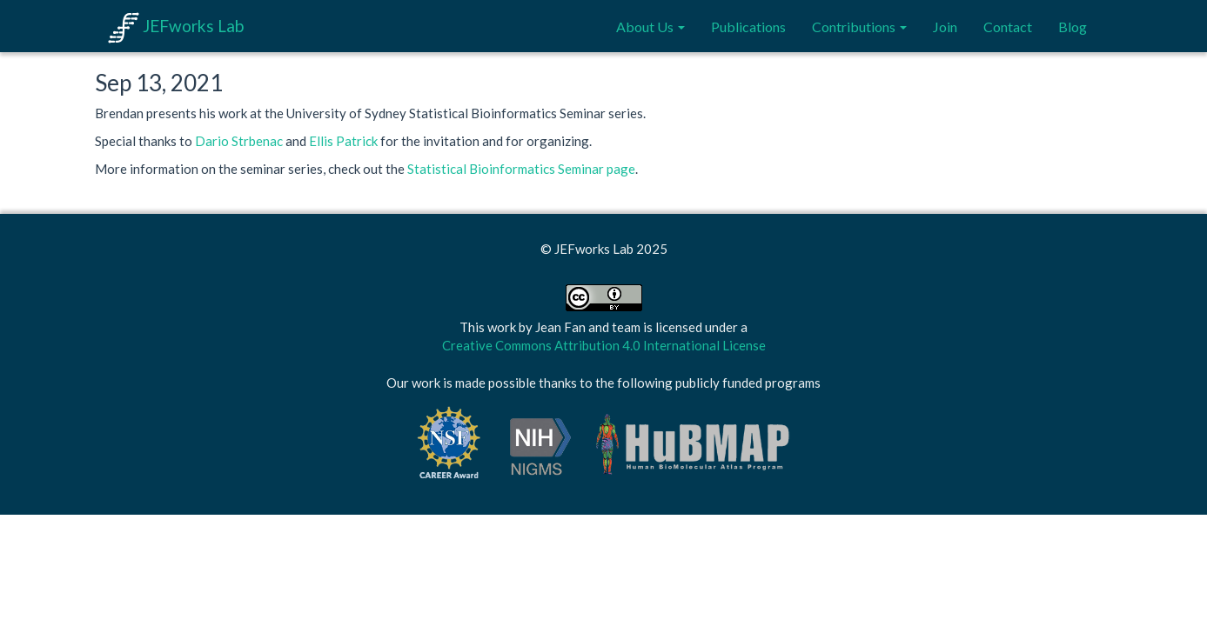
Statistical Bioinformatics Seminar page (521, 168)
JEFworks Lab (176, 26)
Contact (1007, 26)
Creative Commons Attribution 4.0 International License (604, 345)
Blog (1072, 26)
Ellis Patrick (343, 141)
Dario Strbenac (239, 141)
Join (945, 26)
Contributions (859, 26)
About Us (650, 26)
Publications (748, 26)
